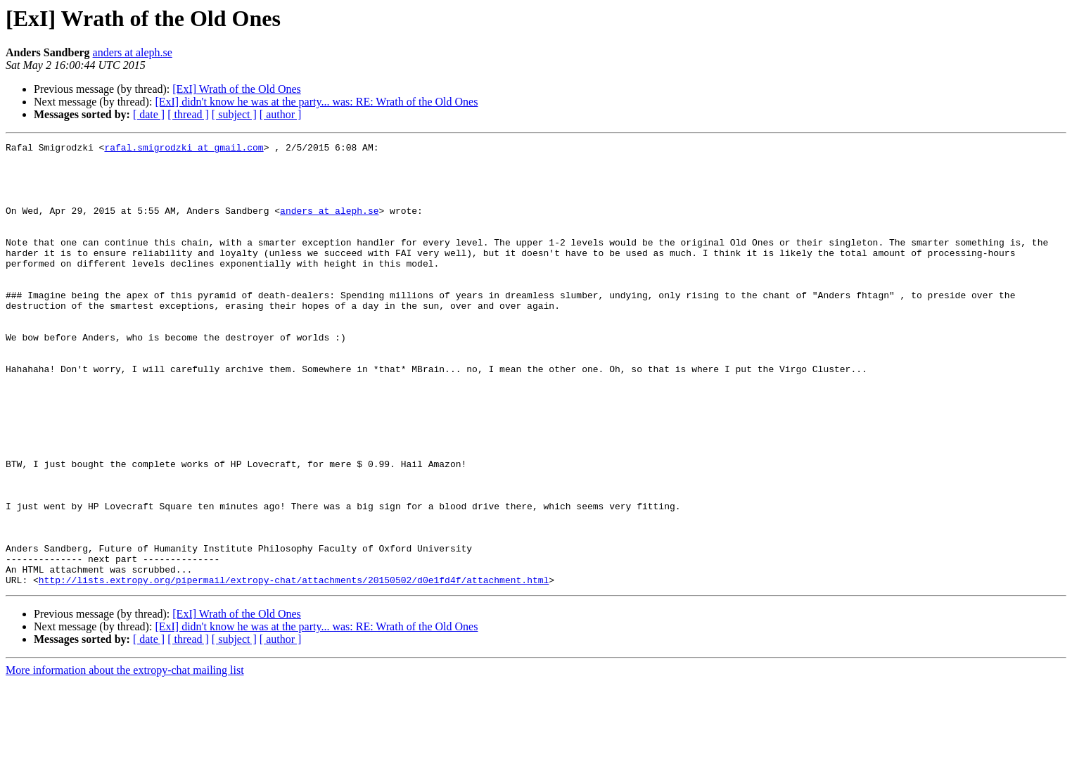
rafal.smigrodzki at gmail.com (183, 149)
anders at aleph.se (132, 52)
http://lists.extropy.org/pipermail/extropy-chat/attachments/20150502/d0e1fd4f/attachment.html (294, 668)
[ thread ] (188, 114)
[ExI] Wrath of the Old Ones (236, 89)
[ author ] (281, 114)
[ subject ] (234, 114)
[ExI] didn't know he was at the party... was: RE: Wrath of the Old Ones (316, 102)
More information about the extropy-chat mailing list (125, 759)
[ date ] (149, 114)
